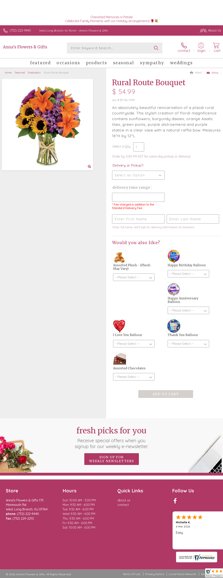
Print (196, 72)
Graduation (34, 72)
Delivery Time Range (131, 187)
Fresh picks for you (111, 437)
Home (8, 72)
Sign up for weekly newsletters (111, 459)
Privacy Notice (154, 574)
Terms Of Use (131, 574)
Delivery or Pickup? (127, 165)
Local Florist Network (182, 574)
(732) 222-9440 (20, 30)
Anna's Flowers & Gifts (25, 46)
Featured (20, 72)
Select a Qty (121, 146)
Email (213, 72)
